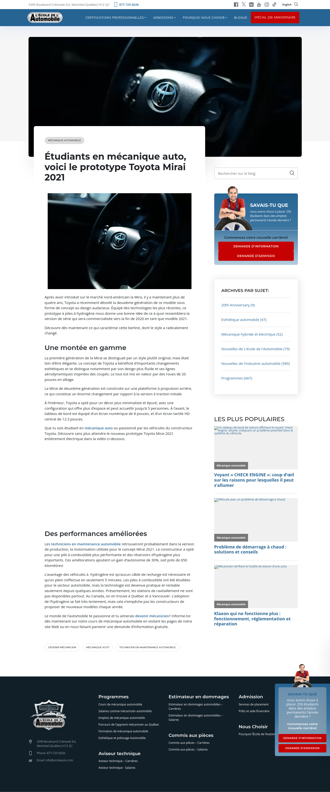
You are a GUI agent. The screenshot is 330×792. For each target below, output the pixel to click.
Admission (251, 696)
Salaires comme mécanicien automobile (125, 711)
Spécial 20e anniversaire (275, 17)
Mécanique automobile (64, 140)
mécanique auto (99, 427)
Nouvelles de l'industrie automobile (251, 363)
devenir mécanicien (152, 615)
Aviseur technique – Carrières (118, 761)
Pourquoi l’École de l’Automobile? (261, 734)
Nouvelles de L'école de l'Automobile (252, 348)
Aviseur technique (119, 753)
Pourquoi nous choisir (204, 17)
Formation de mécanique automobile (123, 731)
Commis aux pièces (191, 735)
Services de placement (254, 704)
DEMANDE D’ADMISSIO (256, 256)
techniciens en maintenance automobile (86, 544)
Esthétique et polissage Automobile (122, 738)
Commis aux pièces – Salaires (188, 749)
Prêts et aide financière (254, 711)
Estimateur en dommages (199, 696)
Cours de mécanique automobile (120, 704)
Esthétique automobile (240, 319)
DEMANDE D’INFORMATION (256, 246)
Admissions (163, 17)
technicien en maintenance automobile (147, 647)
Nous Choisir (253, 726)
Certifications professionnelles (115, 17)
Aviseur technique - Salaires (116, 768)
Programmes (232, 378)
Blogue (240, 17)
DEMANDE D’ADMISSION (302, 748)
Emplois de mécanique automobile (121, 718)
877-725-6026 (126, 4)
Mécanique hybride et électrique (248, 334)
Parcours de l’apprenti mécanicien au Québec (128, 724)
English (287, 4)
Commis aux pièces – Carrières (189, 743)
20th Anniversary (235, 305)
